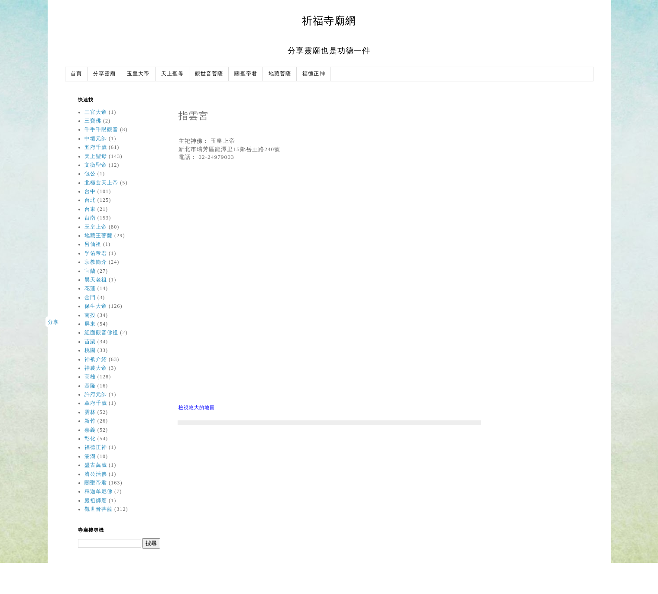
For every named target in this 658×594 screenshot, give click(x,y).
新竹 (90, 421)
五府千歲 (95, 147)
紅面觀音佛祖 (101, 332)
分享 (53, 322)
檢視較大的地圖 (196, 407)
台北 (90, 200)
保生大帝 (95, 306)
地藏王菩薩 (98, 235)
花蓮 (90, 288)
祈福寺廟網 (329, 20)
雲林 (90, 412)
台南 (90, 218)
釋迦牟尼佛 (98, 491)
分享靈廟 (104, 74)
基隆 (90, 386)
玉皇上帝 (95, 227)
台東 (90, 209)
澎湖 (90, 456)
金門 (90, 297)
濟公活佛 (95, 474)
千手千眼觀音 (101, 129)
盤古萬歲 (95, 465)
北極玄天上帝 (101, 183)
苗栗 (90, 342)
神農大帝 (95, 368)
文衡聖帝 (95, 165)
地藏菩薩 (280, 74)
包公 (90, 174)
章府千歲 (95, 403)
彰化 (90, 439)
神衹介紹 (95, 359)
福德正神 (313, 74)
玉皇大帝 (138, 74)
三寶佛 (92, 121)
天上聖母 (172, 74)
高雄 (90, 377)
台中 (90, 191)
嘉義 (90, 430)
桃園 (90, 350)
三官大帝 (95, 112)
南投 (90, 315)
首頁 (76, 74)
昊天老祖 (95, 280)
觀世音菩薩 (209, 74)
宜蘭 (90, 271)
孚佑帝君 (95, 253)
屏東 (90, 324)
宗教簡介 (95, 262)
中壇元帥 (95, 139)
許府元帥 (95, 394)
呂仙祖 (92, 244)
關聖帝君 (245, 74)
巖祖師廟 (95, 500)
